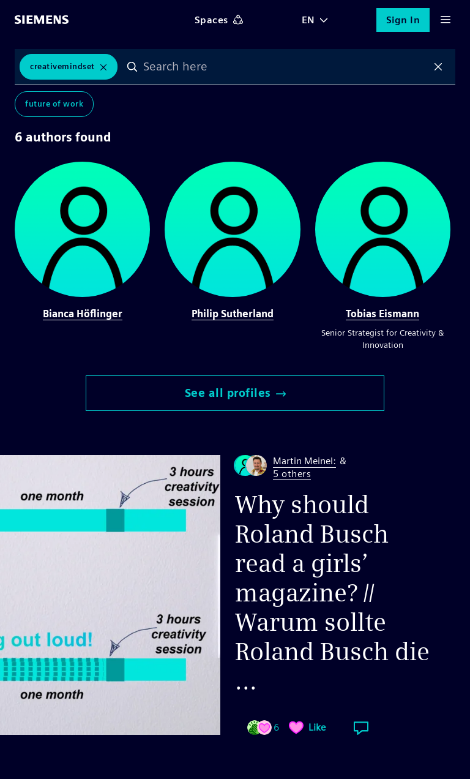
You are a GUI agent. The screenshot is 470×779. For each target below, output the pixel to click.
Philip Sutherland (233, 314)
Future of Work (54, 103)
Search (132, 67)
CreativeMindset (62, 66)
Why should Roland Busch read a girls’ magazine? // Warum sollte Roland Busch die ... (332, 593)
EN (308, 20)
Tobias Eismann (382, 314)
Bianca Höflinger (82, 314)
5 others (292, 474)
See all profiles (235, 392)
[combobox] (285, 67)
